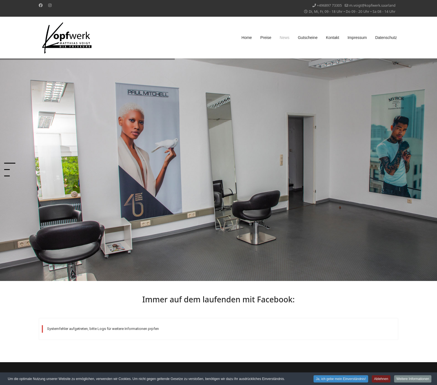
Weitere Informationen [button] (412, 379)
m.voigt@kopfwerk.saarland (372, 5)
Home (247, 37)
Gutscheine (308, 37)
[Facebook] (41, 5)
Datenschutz (386, 37)
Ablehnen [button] (381, 379)
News (285, 37)
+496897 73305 (329, 5)
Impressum (357, 37)
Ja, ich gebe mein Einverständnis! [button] (341, 379)
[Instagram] (50, 5)
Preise (265, 37)
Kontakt (332, 37)
